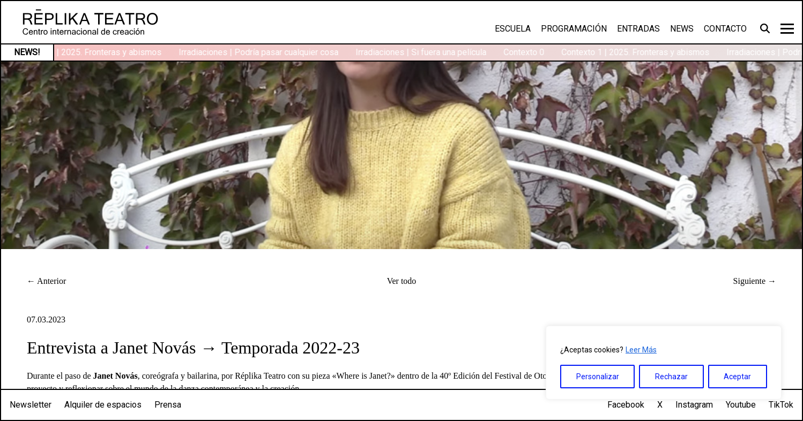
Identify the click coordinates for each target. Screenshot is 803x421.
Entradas (638, 29)
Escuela (513, 29)
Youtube (741, 405)
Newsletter (30, 405)
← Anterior (46, 280)
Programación (574, 29)
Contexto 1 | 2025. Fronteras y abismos (89, 52)
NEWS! (27, 52)
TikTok (781, 405)
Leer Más (641, 349)
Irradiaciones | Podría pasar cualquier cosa (260, 52)
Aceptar (737, 376)
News (682, 29)
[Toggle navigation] (787, 28)
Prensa (167, 405)
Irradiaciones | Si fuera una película (422, 52)
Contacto (725, 29)
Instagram (694, 405)
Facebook (625, 405)
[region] (664, 363)
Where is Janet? (364, 375)
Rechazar (671, 376)
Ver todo (402, 280)
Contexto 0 (525, 52)
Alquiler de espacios (103, 405)
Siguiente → (754, 280)
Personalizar (597, 376)
